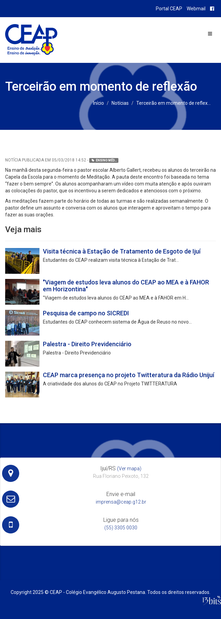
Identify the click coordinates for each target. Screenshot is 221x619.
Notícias (120, 103)
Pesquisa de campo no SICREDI (86, 313)
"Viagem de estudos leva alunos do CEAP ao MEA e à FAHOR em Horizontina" (126, 286)
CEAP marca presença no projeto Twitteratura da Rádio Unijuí (128, 375)
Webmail (196, 8)
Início (98, 103)
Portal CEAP (169, 8)
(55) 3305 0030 (120, 527)
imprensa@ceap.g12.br (121, 502)
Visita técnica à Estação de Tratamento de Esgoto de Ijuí (121, 251)
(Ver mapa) (129, 468)
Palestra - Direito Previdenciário (87, 344)
